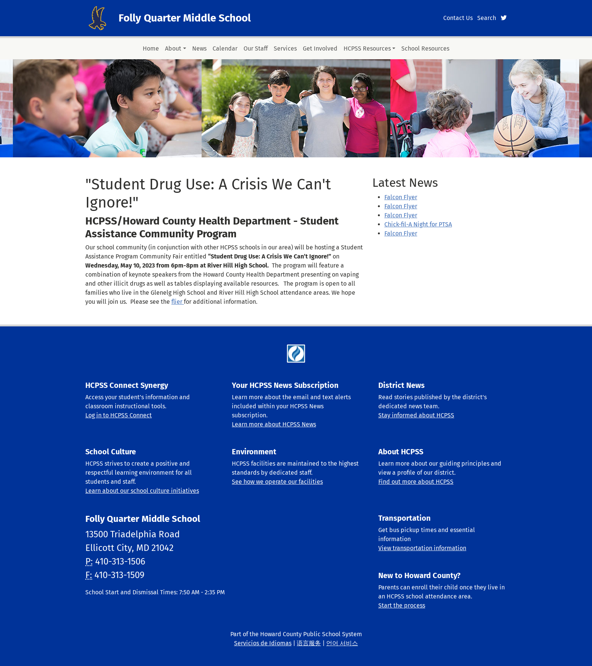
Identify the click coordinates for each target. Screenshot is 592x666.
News (199, 48)
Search (486, 18)
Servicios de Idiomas (262, 643)
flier (177, 301)
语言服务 (309, 643)
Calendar (225, 48)
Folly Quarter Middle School (185, 18)
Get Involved (320, 48)
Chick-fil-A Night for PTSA (418, 224)
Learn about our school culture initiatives (142, 490)
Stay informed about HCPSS (416, 415)
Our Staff (256, 48)
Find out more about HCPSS (415, 481)
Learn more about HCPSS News (274, 424)
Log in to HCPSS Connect (118, 415)
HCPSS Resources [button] (367, 48)
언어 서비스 (342, 643)
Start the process (401, 605)
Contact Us (458, 18)
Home (151, 48)
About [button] (173, 48)
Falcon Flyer (400, 197)
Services (285, 48)
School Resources (425, 48)
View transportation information (422, 548)
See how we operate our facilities (277, 481)
